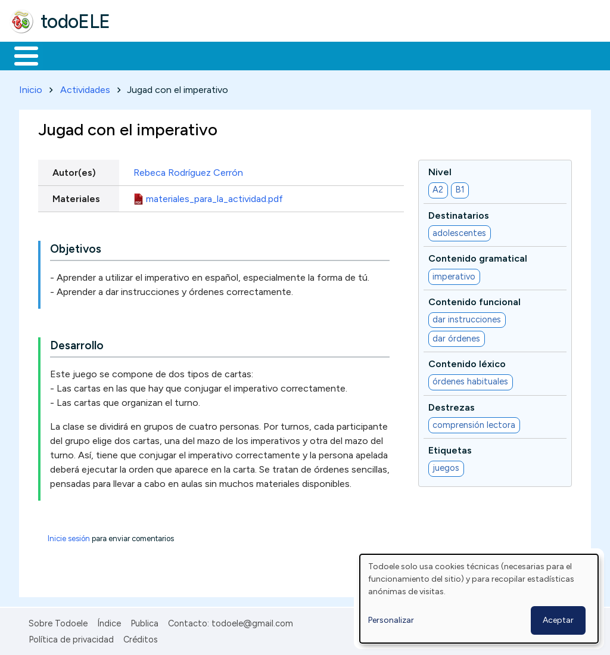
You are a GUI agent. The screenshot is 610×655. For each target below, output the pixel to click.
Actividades (85, 87)
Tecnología (356, 55)
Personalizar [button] (391, 620)
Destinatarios (458, 213)
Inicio (20, 55)
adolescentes (459, 230)
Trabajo (215, 55)
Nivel (440, 169)
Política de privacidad (71, 637)
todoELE (75, 21)
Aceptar (558, 620)
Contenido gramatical (477, 256)
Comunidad (436, 55)
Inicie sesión (69, 536)
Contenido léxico (467, 361)
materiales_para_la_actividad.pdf (214, 196)
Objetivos (75, 247)
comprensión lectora (473, 422)
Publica (144, 621)
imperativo (453, 274)
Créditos (140, 637)
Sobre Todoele (58, 621)
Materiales (67, 55)
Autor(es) (74, 170)
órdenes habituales (470, 379)
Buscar (489, 55)
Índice (109, 621)
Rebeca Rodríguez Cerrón (188, 170)
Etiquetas (450, 448)
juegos (445, 466)
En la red (281, 55)
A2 (437, 187)
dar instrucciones (466, 317)
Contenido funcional (474, 299)
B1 (460, 187)
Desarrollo (77, 343)
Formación (143, 55)
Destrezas (451, 405)
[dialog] (479, 598)
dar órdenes (456, 336)
